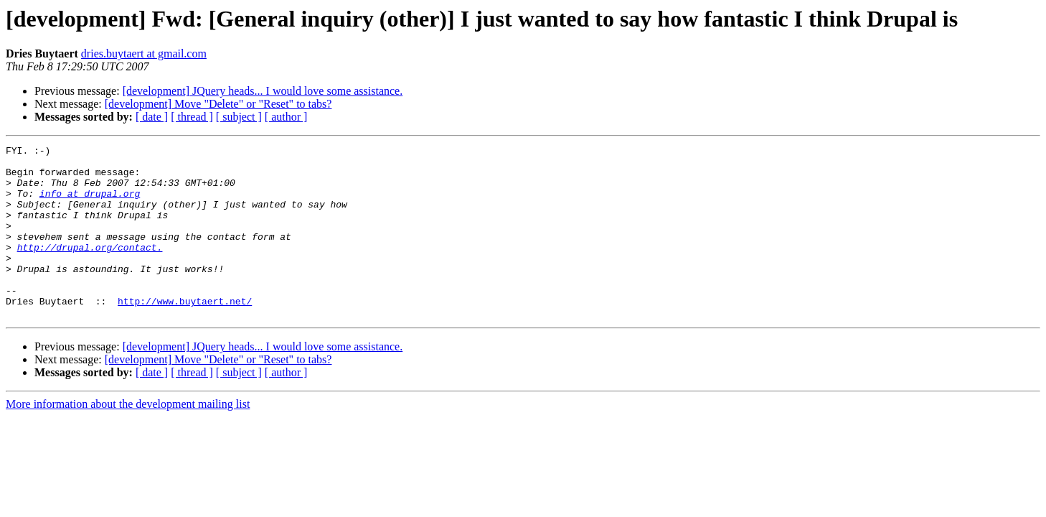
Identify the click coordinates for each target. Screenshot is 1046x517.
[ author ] (286, 117)
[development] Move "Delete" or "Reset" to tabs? (218, 104)
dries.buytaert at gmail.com (144, 53)
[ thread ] (192, 117)
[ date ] (152, 117)
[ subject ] (239, 117)
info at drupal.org (89, 203)
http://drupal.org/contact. (90, 268)
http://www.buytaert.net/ (185, 333)
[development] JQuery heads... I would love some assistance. (263, 91)
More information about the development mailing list (128, 438)
